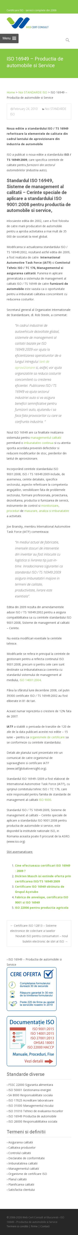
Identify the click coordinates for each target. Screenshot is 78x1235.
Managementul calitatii (23, 1169)
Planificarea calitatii (21, 1184)
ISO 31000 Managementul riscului (30, 1106)
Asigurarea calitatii (20, 1142)
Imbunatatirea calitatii (22, 1163)
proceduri (13, 511)
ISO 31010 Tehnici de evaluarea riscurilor (35, 1111)
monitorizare (49, 506)
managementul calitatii (46, 438)
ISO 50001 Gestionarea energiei (29, 1090)
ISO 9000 (45, 800)
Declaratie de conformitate (26, 1158)
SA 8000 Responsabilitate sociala (30, 1095)
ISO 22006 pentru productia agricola (41, 908)
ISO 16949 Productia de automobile (32, 1116)
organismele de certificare (47, 737)
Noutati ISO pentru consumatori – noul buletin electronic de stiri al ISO (41, 938)
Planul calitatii (17, 1179)
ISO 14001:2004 (30, 680)
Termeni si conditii (17, 1226)
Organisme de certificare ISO (27, 1174)
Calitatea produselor (22, 1147)
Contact (45, 1226)
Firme (34, 1226)
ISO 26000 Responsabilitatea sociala (32, 1121)
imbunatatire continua (38, 443)
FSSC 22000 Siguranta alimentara (30, 1085)
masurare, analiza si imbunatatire (46, 511)
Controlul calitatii (19, 1153)
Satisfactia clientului (21, 1190)
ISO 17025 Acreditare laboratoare (30, 1100)
